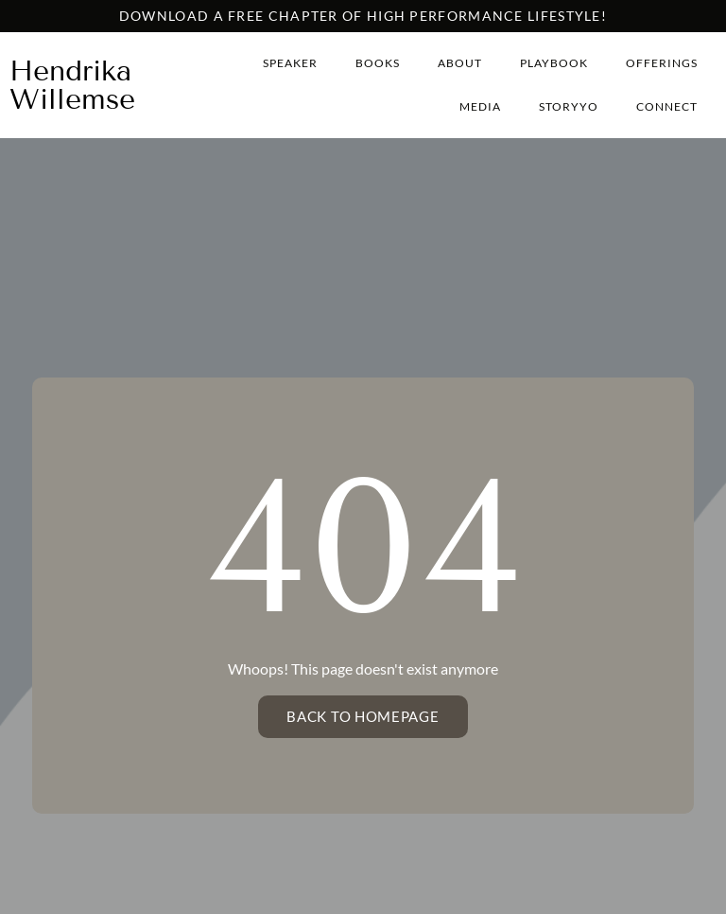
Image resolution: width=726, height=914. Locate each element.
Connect (667, 106)
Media (480, 106)
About (460, 63)
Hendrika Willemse (72, 85)
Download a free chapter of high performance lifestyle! (363, 16)
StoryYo (568, 106)
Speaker (290, 63)
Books (377, 63)
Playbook (554, 63)
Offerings (662, 63)
